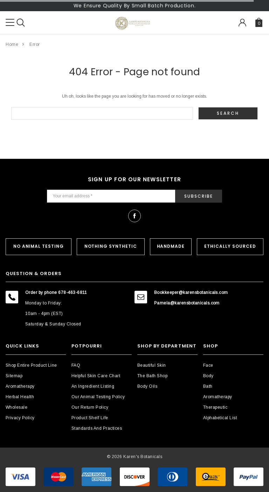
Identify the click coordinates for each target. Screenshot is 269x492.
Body (208, 375)
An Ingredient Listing (92, 386)
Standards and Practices (96, 428)
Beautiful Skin (151, 365)
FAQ (75, 365)
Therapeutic (215, 407)
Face (208, 365)
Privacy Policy (20, 417)
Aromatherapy (20, 386)
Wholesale (16, 407)
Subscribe (198, 196)
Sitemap (14, 375)
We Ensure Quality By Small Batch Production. (135, 5)
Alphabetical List (220, 417)
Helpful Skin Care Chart (95, 375)
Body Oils (147, 386)
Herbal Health (20, 396)
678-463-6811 (72, 292)
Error (34, 44)
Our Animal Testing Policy (98, 396)
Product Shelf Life (89, 417)
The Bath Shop (152, 375)
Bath (208, 386)
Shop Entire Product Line (31, 365)
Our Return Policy (89, 407)
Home (12, 44)
